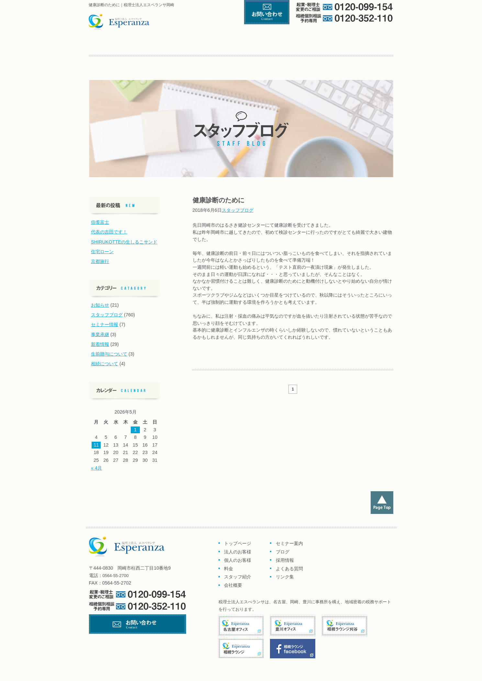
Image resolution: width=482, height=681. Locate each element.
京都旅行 (100, 261)
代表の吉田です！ (109, 231)
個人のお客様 (238, 45)
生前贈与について (109, 354)
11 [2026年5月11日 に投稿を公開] (96, 445)
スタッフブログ (237, 210)
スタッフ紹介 (334, 45)
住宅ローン (102, 251)
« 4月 (96, 468)
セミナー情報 (104, 324)
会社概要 (375, 45)
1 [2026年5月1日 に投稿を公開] (135, 429)
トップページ (117, 45)
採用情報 (285, 560)
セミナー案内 (110, 62)
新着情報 (100, 344)
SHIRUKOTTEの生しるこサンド (124, 241)
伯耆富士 (100, 222)
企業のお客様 (176, 45)
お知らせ (100, 305)
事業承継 (100, 334)
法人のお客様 (237, 551)
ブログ (140, 62)
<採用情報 (168, 62)
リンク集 (230, 62)
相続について (104, 363)
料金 (290, 45)
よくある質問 (201, 62)
